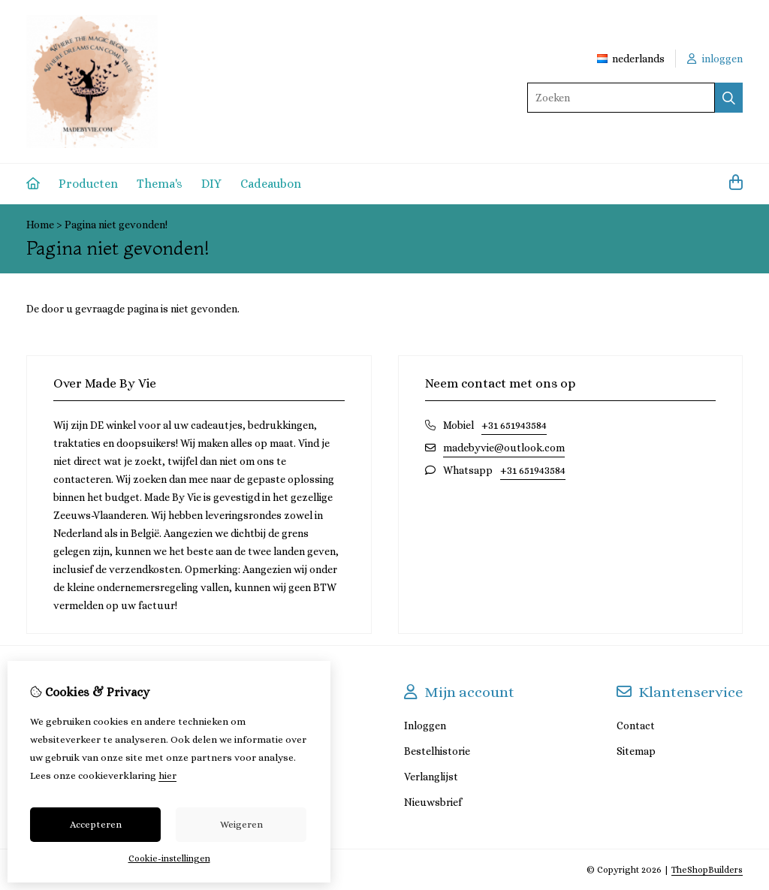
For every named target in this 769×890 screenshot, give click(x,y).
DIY (211, 183)
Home (40, 225)
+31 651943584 (514, 425)
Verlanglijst (431, 777)
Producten (88, 183)
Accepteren (96, 824)
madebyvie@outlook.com (504, 448)
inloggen (715, 59)
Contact (636, 726)
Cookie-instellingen (169, 858)
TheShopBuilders (707, 869)
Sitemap (636, 751)
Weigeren (241, 824)
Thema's (159, 183)
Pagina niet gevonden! (116, 225)
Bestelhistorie (437, 751)
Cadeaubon (270, 183)
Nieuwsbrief (433, 802)
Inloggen (425, 726)
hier (167, 775)
